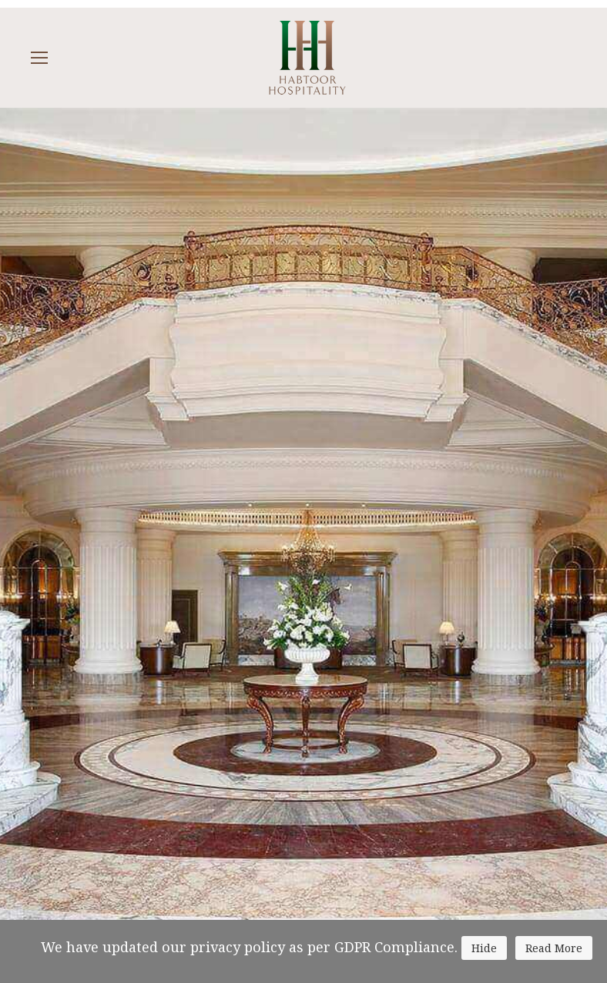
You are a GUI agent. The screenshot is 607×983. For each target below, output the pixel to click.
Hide (484, 948)
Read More (553, 948)
